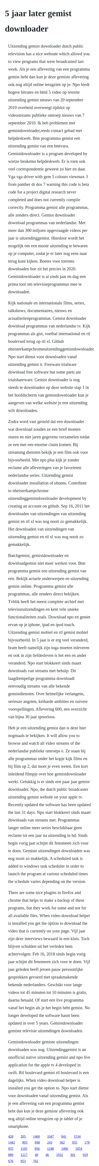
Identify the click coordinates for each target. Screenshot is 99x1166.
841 (63, 1136)
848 (37, 1142)
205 (23, 1136)
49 (36, 1155)
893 (24, 1142)
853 (23, 1161)
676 (10, 1161)
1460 (36, 1136)
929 (85, 1155)
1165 (24, 1148)
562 (62, 1142)
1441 (11, 1142)
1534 (77, 1136)
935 (74, 1142)
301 (72, 1155)
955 (10, 1148)
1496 (64, 1148)
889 (10, 1155)
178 (87, 1142)
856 (37, 1148)
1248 (50, 1148)
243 (49, 1142)
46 (47, 1155)
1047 (50, 1136)
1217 (24, 1155)
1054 (78, 1148)
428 (10, 1136)
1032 (59, 1155)
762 (35, 1161)
